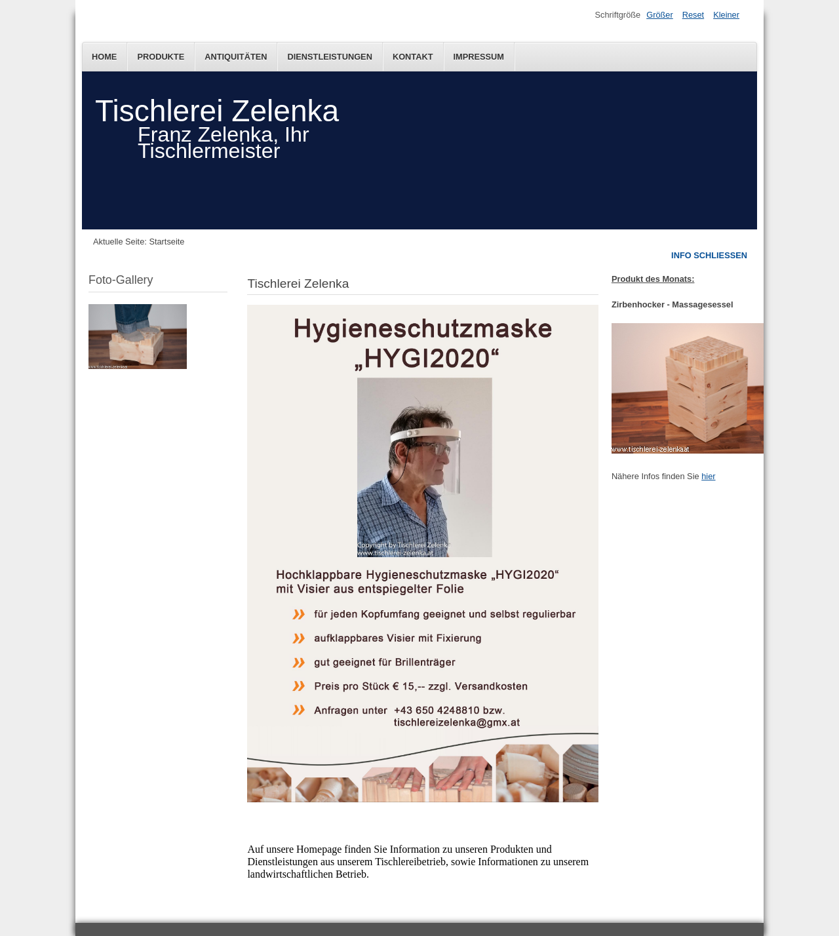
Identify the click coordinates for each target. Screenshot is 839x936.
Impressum (479, 57)
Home (104, 57)
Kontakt (413, 57)
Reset (693, 15)
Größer (659, 15)
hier (708, 476)
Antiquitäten (236, 57)
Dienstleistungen (329, 57)
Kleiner (726, 15)
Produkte (160, 57)
